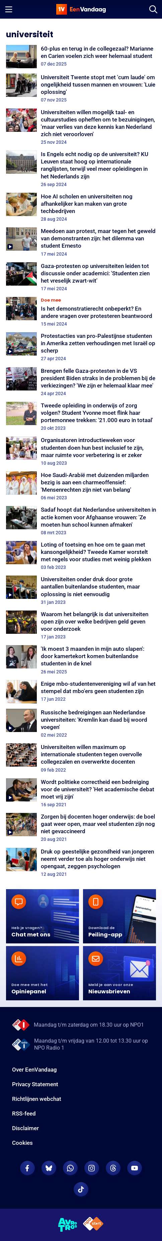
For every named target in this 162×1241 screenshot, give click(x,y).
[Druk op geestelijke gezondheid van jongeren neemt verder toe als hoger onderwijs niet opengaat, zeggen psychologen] (81, 862)
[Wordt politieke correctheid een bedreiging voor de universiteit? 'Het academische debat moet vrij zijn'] (81, 793)
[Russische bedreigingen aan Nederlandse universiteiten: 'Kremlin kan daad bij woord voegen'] (81, 723)
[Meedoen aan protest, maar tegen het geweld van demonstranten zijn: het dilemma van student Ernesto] (81, 242)
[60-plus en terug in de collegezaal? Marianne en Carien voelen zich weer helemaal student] (81, 56)
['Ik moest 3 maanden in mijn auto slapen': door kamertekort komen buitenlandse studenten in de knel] (81, 659)
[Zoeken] (153, 9)
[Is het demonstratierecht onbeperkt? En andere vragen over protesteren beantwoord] (81, 312)
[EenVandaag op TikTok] (81, 1189)
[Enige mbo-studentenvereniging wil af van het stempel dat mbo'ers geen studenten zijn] (81, 691)
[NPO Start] (93, 1225)
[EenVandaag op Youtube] (134, 1168)
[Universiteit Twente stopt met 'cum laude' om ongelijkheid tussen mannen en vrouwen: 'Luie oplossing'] (81, 88)
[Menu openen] (8, 9)
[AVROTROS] (67, 1225)
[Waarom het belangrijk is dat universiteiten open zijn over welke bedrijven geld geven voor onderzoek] (81, 625)
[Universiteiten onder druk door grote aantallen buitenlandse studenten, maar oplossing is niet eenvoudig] (81, 590)
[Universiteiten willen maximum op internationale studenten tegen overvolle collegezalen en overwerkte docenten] (81, 758)
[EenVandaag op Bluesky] (49, 1168)
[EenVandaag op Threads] (113, 1168)
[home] (81, 9)
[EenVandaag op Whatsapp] (70, 1168)
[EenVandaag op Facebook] (27, 1168)
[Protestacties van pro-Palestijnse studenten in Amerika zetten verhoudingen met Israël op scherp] (81, 347)
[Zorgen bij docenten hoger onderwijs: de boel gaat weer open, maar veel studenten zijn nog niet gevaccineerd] (81, 827)
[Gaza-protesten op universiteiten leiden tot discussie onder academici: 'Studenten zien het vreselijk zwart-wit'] (81, 277)
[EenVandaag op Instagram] (91, 1168)
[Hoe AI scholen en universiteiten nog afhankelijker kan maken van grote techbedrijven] (81, 207)
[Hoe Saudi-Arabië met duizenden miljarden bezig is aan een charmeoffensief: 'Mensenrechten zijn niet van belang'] (81, 486)
